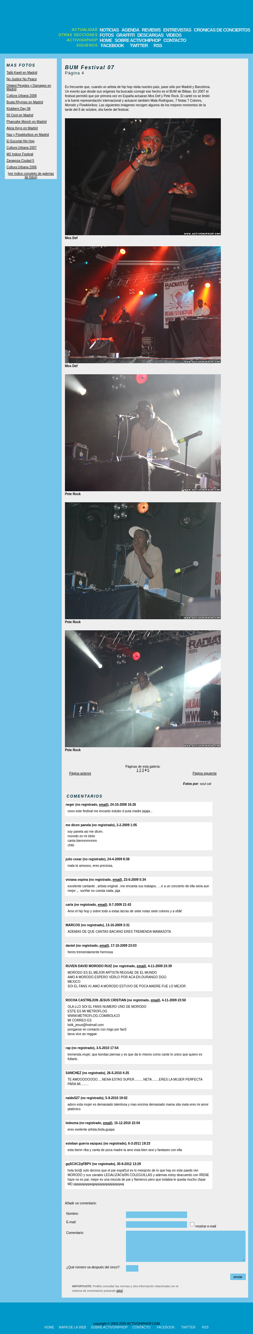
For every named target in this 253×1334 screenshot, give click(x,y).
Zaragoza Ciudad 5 (20, 160)
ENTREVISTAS (177, 29)
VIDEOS (173, 35)
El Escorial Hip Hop (20, 141)
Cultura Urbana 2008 (21, 95)
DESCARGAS (150, 35)
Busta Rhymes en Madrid (24, 102)
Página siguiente (205, 773)
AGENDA (130, 29)
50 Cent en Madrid (19, 115)
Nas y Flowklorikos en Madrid (27, 134)
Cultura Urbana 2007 (21, 147)
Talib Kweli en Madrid (21, 72)
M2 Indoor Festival (19, 154)
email (103, 804)
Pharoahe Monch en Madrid (26, 121)
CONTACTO (174, 40)
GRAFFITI (125, 35)
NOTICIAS (109, 29)
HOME (106, 40)
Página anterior (80, 773)
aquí (120, 1290)
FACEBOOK (112, 45)
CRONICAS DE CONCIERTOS (222, 29)
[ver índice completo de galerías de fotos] (31, 175)
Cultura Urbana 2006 (21, 167)
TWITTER (139, 45)
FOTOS (107, 35)
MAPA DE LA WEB (72, 1327)
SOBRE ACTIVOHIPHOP (138, 40)
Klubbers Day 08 (18, 108)
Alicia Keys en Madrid (22, 128)
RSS (157, 45)
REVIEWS (151, 29)
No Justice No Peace (21, 79)
